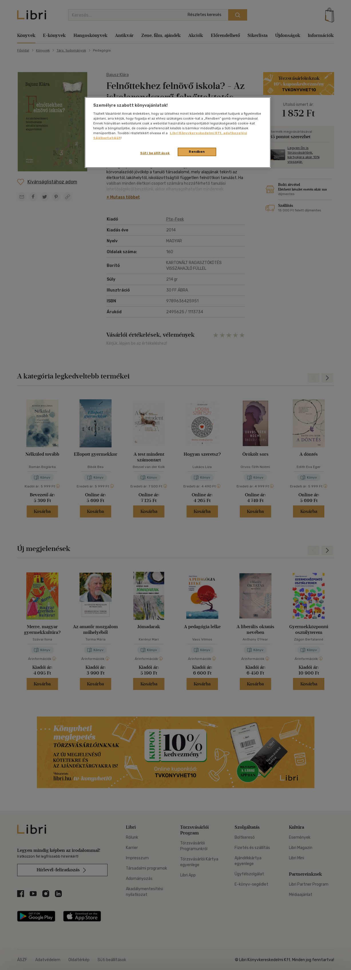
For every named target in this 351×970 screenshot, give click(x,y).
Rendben (197, 152)
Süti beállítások (155, 153)
